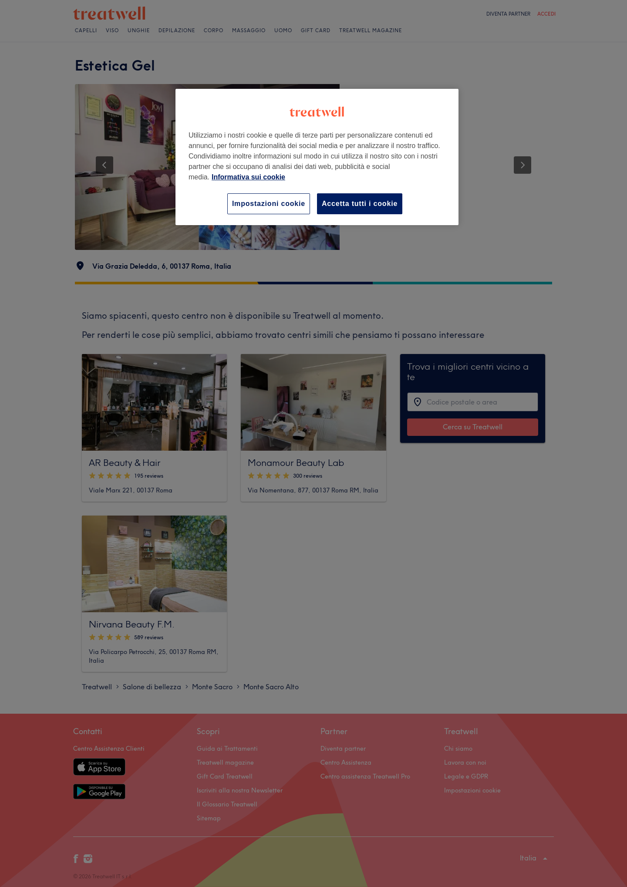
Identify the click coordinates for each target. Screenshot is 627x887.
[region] (316, 157)
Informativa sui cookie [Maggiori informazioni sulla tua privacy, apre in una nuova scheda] (248, 177)
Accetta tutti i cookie (360, 203)
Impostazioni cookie (268, 203)
